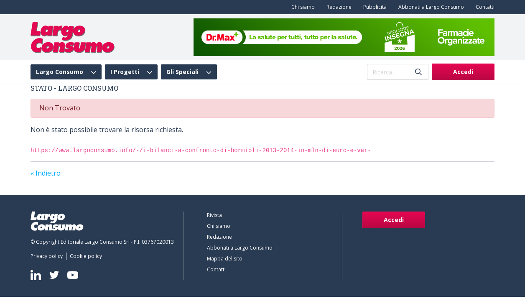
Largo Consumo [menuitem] (59, 72)
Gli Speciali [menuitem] (182, 72)
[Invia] (418, 72)
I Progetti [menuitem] (124, 72)
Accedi (463, 72)
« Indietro (46, 173)
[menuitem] (301, 7)
